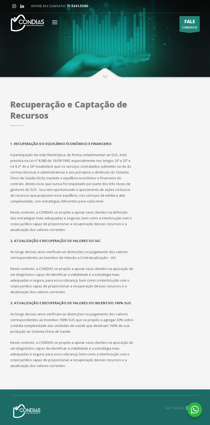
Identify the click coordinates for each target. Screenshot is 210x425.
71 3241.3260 (77, 6)
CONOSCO (189, 25)
